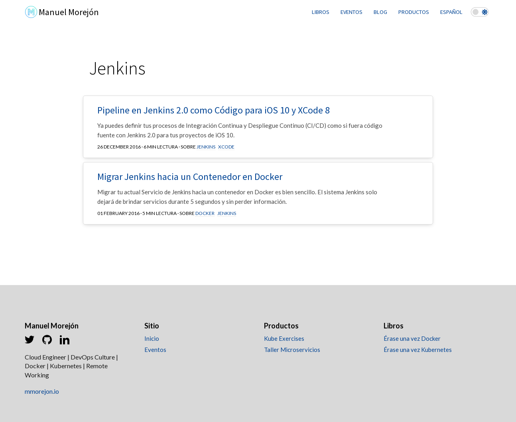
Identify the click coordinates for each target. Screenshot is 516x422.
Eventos (155, 349)
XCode (226, 147)
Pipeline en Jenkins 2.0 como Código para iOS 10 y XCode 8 (213, 110)
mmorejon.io (42, 391)
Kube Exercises (284, 338)
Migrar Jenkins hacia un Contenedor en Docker (189, 176)
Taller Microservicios (292, 349)
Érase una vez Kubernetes (418, 349)
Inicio (151, 338)
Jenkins (206, 147)
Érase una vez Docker (412, 338)
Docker (205, 213)
